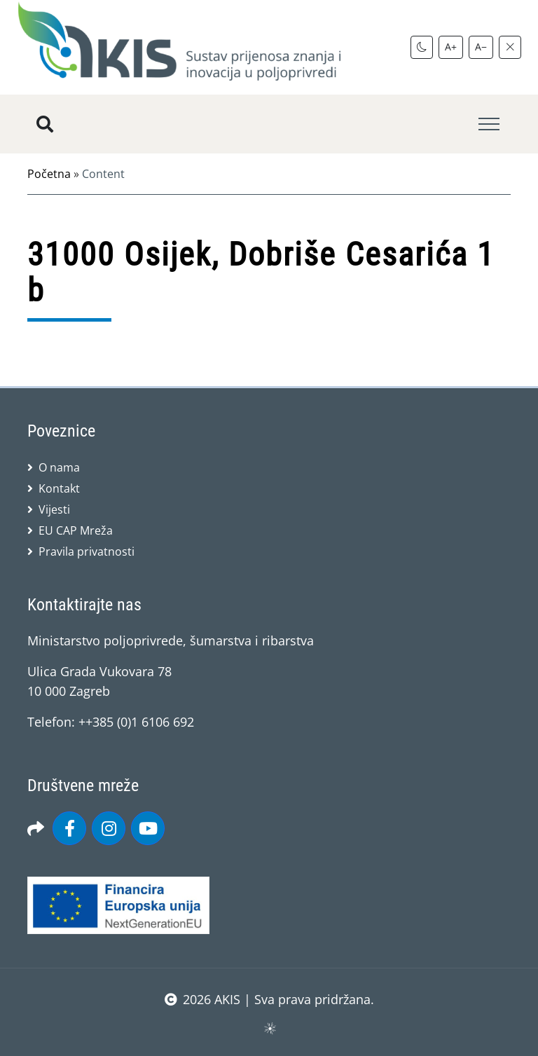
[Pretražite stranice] (45, 124)
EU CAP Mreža (76, 530)
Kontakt (59, 488)
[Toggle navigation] (488, 124)
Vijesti (54, 509)
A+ (451, 46)
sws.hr (269, 1027)
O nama (59, 467)
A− (481, 46)
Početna (49, 173)
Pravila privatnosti (86, 551)
